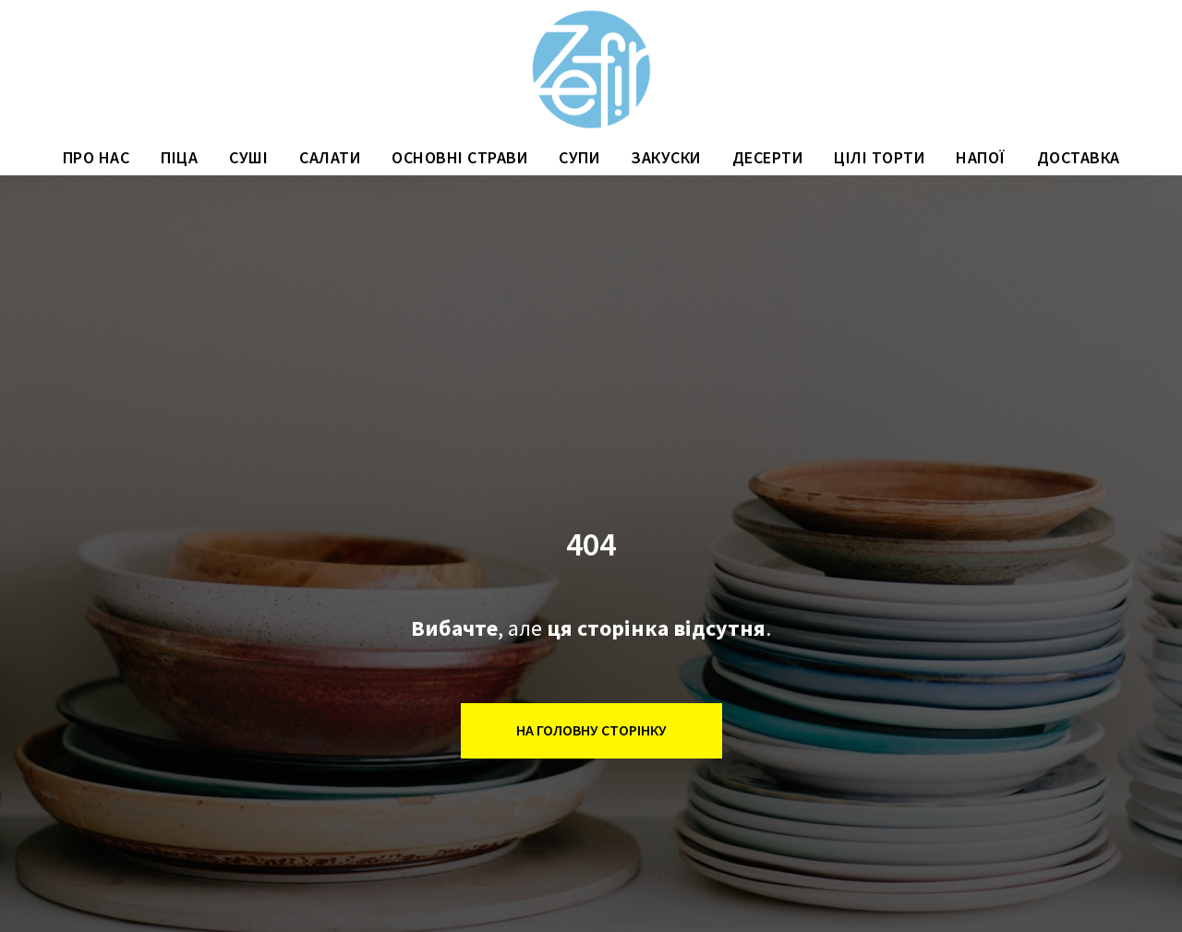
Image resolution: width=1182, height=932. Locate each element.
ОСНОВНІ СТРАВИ (459, 157)
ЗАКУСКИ (666, 157)
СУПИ (579, 157)
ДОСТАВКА (1078, 157)
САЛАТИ (329, 157)
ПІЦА (179, 157)
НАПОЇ (981, 157)
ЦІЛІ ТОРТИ (879, 157)
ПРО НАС (96, 157)
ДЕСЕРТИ (767, 157)
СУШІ (248, 157)
